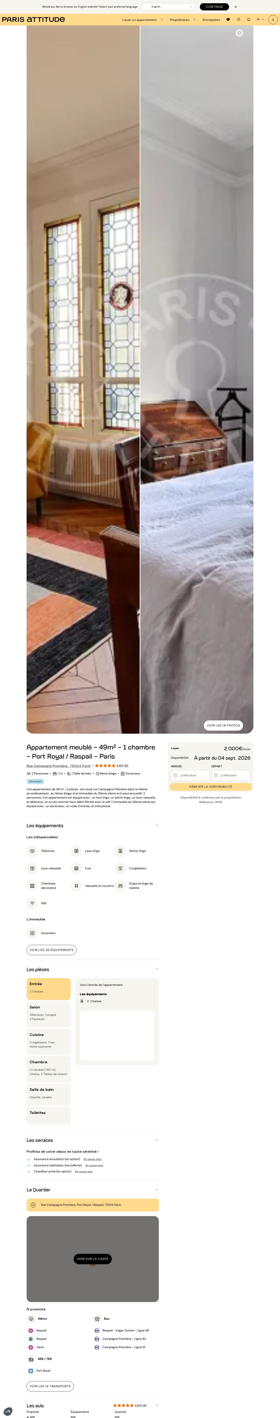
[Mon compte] (273, 19)
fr (261, 19)
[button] (8, 1411)
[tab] (143, 19)
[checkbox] (239, 33)
